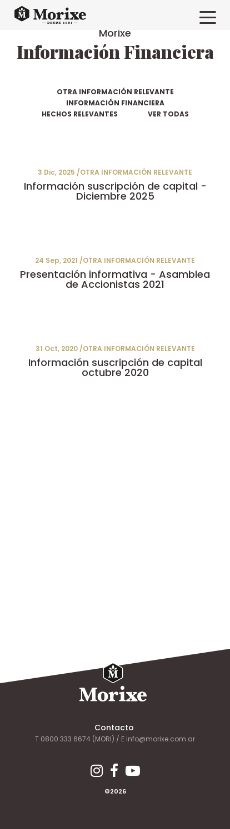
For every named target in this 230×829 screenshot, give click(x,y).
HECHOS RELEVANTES (80, 114)
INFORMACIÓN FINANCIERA (115, 103)
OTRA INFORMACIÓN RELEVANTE (115, 91)
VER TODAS (168, 114)
